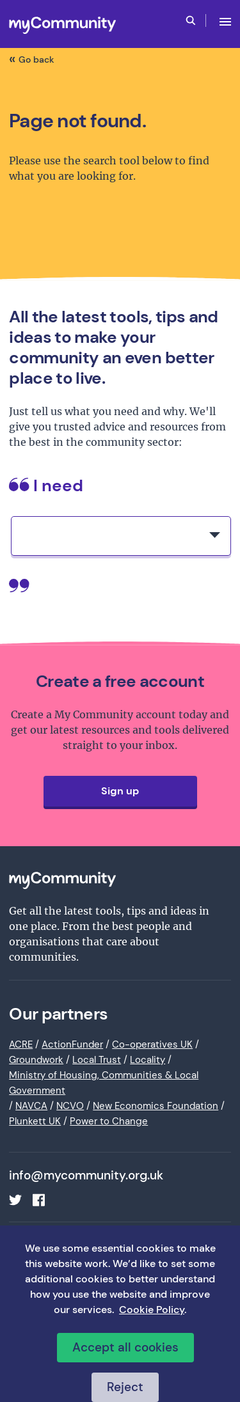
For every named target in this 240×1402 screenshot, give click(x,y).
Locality (147, 1059)
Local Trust (96, 1059)
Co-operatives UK (152, 1044)
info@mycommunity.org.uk (86, 1175)
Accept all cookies (125, 1347)
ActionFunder (72, 1044)
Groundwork (36, 1059)
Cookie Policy (151, 1309)
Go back (36, 59)
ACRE (21, 1044)
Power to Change (109, 1121)
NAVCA (31, 1105)
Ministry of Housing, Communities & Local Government (103, 1083)
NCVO (70, 1105)
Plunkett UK (35, 1121)
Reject (125, 1387)
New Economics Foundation (155, 1105)
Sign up (120, 791)
